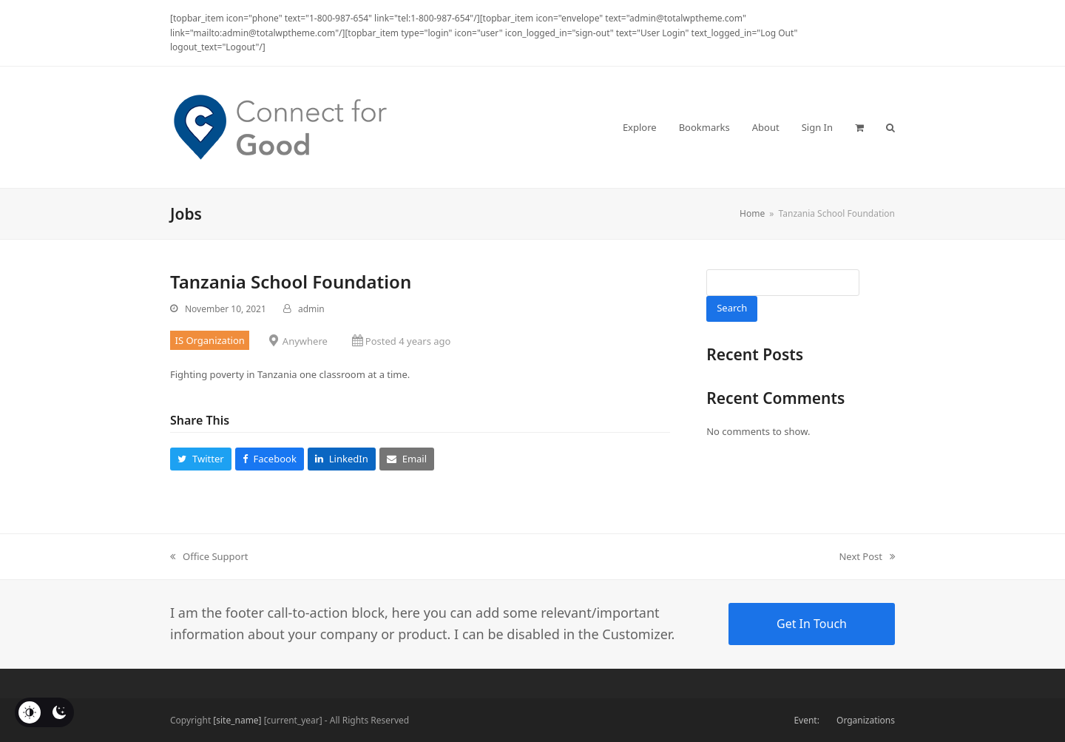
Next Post (867, 557)
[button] (859, 127)
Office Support (209, 557)
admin (311, 309)
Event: (806, 720)
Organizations (865, 720)
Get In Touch (812, 623)
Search (732, 307)
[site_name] (237, 720)
